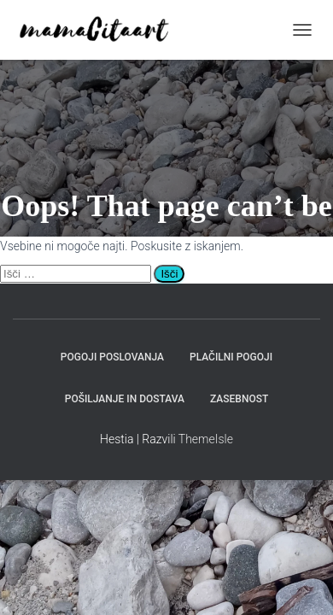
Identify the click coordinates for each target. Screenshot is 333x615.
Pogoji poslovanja (112, 357)
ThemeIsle (205, 439)
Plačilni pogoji (231, 357)
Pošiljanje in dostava (124, 399)
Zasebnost (239, 399)
